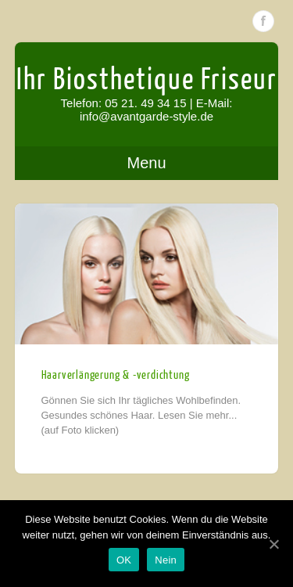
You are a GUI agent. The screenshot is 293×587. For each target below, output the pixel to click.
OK (123, 560)
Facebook (263, 21)
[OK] (273, 544)
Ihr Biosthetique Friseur (146, 79)
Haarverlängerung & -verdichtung (115, 375)
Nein (166, 560)
